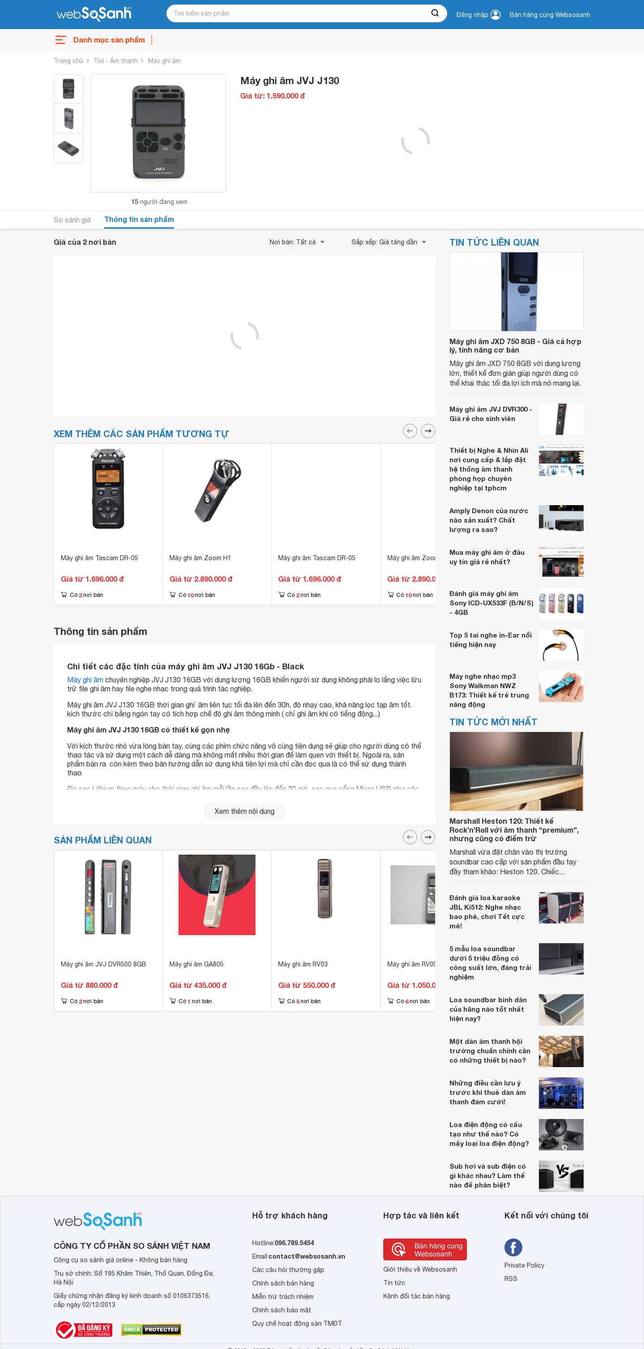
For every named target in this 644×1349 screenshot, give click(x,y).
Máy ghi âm (164, 60)
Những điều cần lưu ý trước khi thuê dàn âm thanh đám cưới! (487, 1092)
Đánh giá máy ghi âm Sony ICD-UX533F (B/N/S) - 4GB (491, 602)
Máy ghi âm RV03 (303, 964)
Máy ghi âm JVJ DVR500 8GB (103, 964)
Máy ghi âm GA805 (196, 964)
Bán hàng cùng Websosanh (550, 14)
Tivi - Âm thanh (115, 60)
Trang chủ (68, 60)
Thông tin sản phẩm (139, 219)
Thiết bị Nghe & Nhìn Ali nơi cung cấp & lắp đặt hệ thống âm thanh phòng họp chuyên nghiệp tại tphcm (488, 469)
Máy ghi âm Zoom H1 (200, 558)
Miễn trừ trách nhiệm (283, 1296)
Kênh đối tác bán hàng (416, 1296)
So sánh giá (72, 220)
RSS (510, 1278)
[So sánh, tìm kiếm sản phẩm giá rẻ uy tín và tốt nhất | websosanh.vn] (94, 15)
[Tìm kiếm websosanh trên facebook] (513, 1247)
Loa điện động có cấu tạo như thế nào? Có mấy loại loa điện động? (489, 1133)
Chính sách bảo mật (281, 1310)
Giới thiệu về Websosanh (420, 1269)
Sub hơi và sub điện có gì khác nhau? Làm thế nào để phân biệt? (487, 1175)
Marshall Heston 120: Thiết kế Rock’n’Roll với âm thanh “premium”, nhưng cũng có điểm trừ (514, 829)
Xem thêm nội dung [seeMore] (245, 811)
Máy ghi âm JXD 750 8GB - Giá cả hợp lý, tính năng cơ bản (515, 345)
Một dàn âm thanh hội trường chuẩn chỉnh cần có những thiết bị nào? (489, 1050)
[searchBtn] (435, 13)
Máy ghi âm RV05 (412, 964)
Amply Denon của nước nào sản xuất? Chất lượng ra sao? (488, 519)
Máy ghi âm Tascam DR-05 (99, 558)
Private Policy (524, 1265)
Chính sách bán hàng (283, 1283)
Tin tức (394, 1282)
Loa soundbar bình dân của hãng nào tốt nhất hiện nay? (488, 1009)
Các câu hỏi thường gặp (288, 1269)
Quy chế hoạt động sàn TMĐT (297, 1323)
